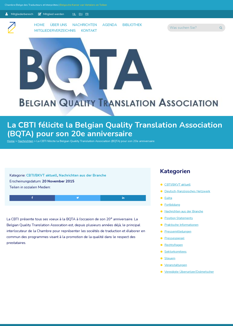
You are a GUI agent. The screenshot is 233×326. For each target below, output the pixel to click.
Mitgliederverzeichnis (56, 30)
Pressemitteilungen (180, 231)
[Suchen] (191, 28)
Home (39, 24)
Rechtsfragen (175, 244)
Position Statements (180, 217)
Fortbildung (174, 204)
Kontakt (93, 30)
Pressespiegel (175, 237)
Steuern (170, 257)
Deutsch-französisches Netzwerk (190, 191)
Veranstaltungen (177, 264)
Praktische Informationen (184, 224)
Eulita (169, 197)
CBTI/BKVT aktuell (42, 175)
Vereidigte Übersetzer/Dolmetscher (193, 270)
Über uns (60, 24)
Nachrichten (87, 24)
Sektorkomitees (176, 250)
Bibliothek (137, 24)
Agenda (113, 24)
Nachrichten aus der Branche (83, 175)
